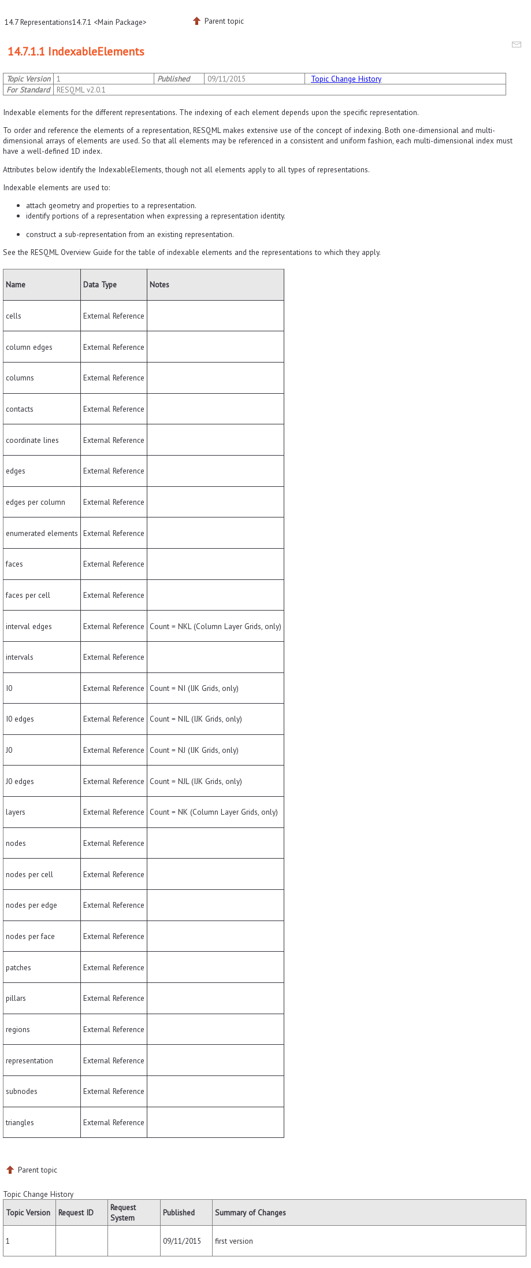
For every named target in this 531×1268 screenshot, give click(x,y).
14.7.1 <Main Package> (109, 22)
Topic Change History (346, 78)
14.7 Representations (38, 22)
